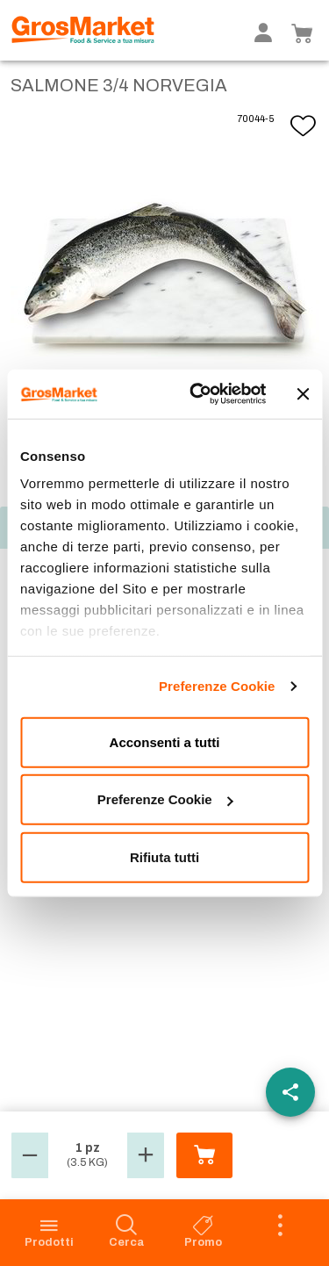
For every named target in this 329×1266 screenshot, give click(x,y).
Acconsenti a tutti (165, 741)
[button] (29, 1155)
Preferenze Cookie (217, 686)
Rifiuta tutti (164, 856)
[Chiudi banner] (303, 394)
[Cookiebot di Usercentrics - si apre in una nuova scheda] (198, 394)
